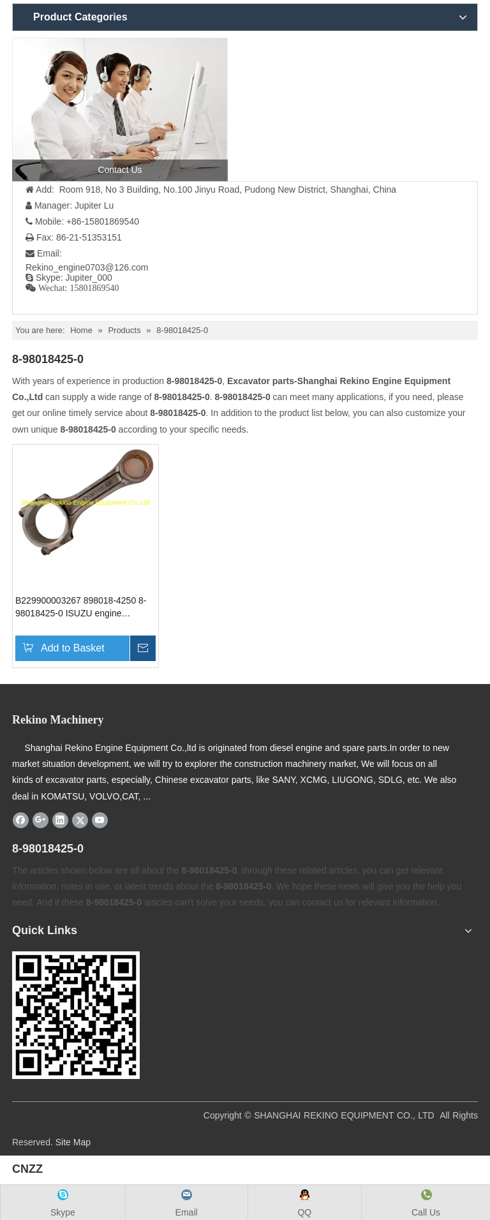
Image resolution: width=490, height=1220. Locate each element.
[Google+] (40, 820)
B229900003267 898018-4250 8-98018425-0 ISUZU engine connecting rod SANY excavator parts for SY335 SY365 (81, 607)
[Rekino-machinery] (76, 1015)
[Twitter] (80, 820)
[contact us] (120, 109)
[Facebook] (21, 820)
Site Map (73, 1142)
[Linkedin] (60, 820)
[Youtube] (100, 820)
